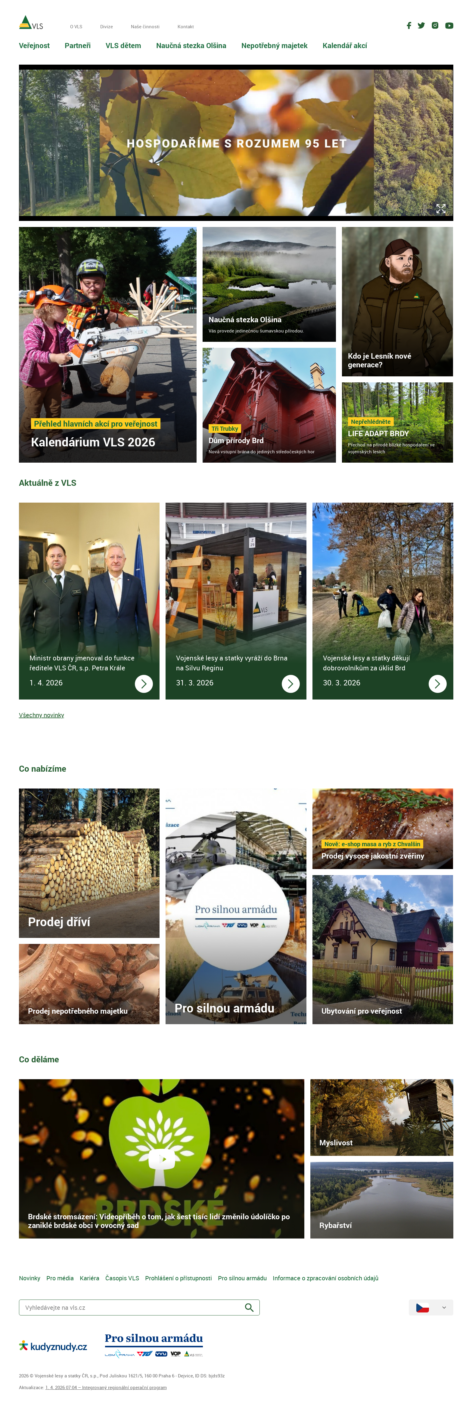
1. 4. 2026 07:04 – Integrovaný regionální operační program (106, 1387)
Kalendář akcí (345, 45)
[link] (108, 345)
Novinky (29, 1278)
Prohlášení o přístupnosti (178, 1278)
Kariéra (89, 1278)
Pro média (60, 1278)
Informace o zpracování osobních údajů (325, 1278)
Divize (106, 26)
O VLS (76, 26)
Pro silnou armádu (242, 1278)
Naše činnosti (145, 26)
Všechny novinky (41, 715)
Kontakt (186, 26)
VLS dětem (123, 45)
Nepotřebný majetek (274, 45)
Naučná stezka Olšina (191, 45)
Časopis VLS (122, 1278)
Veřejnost (34, 45)
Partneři (78, 45)
